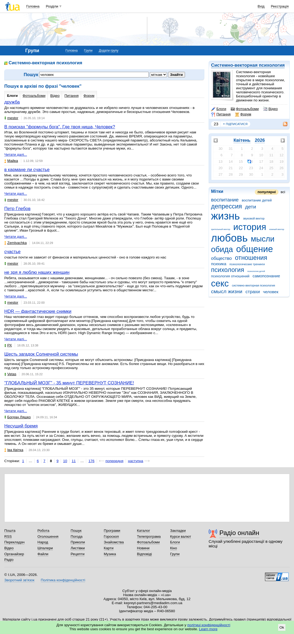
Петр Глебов (17, 208)
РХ (8, 345)
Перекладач (14, 542)
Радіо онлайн (239, 532)
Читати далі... (15, 155)
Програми (112, 531)
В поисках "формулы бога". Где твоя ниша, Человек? (59, 126)
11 (74, 461)
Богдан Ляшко (17, 417)
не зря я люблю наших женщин (37, 272)
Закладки (178, 531)
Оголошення (48, 536)
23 (216, 124)
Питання (221, 114)
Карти (109, 548)
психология (227, 269)
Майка (11, 161)
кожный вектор (276, 229)
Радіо (8, 560)
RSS (8, 536)
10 (65, 461)
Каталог (143, 531)
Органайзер (14, 554)
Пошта (9, 531)
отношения (251, 257)
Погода (76, 536)
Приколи (78, 542)
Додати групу (108, 50)
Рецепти (78, 554)
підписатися (235, 124)
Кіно (173, 548)
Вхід (261, 6)
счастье (12, 251)
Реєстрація (280, 6)
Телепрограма (149, 536)
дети (250, 207)
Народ (43, 542)
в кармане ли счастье (27, 169)
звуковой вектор (253, 218)
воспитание (225, 200)
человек (270, 291)
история (249, 227)
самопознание (266, 276)
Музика (110, 554)
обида (222, 249)
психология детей (256, 271)
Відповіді (144, 554)
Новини (143, 548)
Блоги (218, 109)
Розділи (52, 6)
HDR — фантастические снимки (37, 311)
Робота (43, 531)
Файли (43, 554)
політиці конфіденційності (208, 625)
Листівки (78, 548)
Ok (282, 627)
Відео (270, 109)
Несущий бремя (21, 425)
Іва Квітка (13, 450)
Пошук (76, 531)
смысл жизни (226, 291)
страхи (252, 291)
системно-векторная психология (253, 285)
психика (218, 263)
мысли (262, 239)
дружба (12, 102)
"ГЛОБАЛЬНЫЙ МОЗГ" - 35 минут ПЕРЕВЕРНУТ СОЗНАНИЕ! (69, 382)
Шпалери (45, 548)
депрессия (226, 206)
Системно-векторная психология (248, 65)
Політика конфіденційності (63, 580)
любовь (229, 238)
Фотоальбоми (245, 109)
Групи (88, 50)
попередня (115, 461)
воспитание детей (256, 200)
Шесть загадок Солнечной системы (41, 354)
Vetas (10, 374)
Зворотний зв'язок (19, 580)
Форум (243, 114)
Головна (32, 6)
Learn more (208, 629)
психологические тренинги (247, 264)
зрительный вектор (220, 229)
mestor (11, 118)
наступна (135, 461)
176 (91, 461)
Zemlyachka (15, 243)
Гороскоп (111, 536)
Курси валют (180, 536)
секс (220, 283)
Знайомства (114, 542)
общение (254, 249)
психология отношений (230, 276)
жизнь (225, 216)
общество (221, 258)
